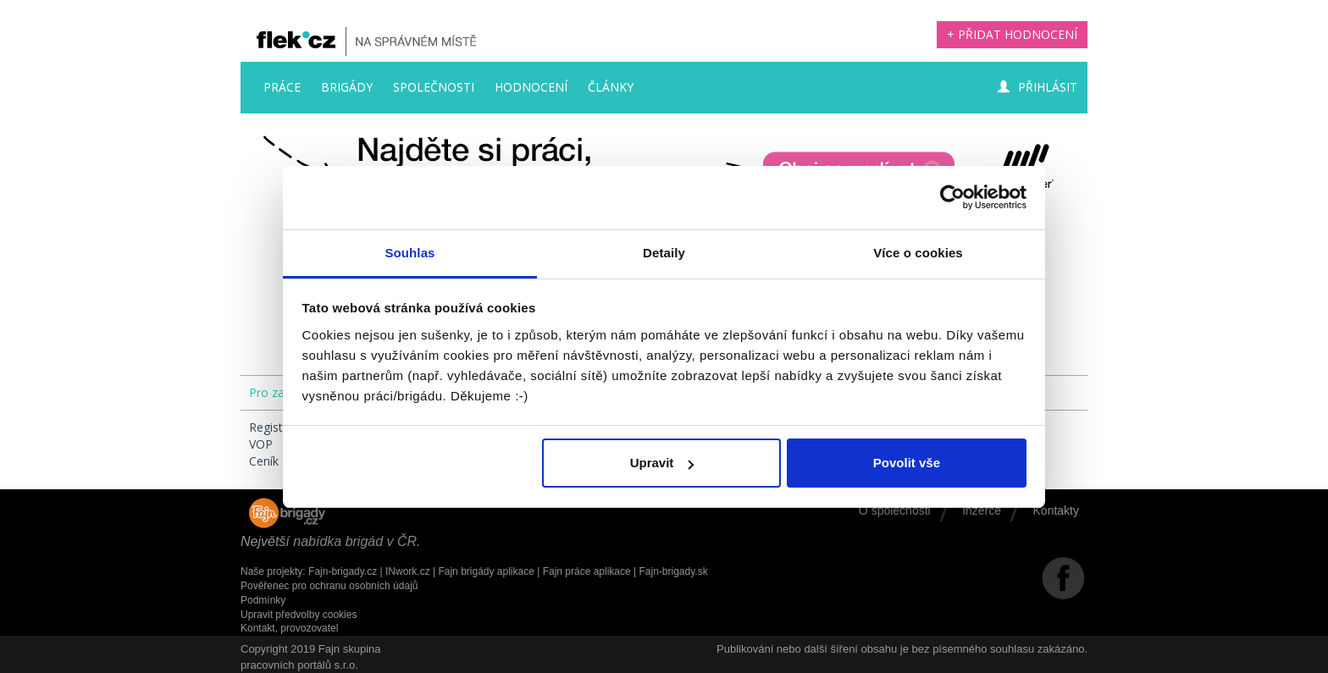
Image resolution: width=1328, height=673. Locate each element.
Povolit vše (906, 462)
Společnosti (433, 87)
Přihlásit (1037, 87)
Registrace (278, 427)
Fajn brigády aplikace (486, 571)
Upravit (662, 462)
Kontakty (1056, 510)
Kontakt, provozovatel (289, 628)
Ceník (264, 461)
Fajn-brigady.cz (342, 571)
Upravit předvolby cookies (299, 615)
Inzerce (981, 510)
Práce (282, 87)
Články (611, 87)
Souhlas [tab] (409, 252)
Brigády (347, 87)
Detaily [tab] (664, 252)
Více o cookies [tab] (918, 252)
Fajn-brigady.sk (673, 571)
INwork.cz (407, 571)
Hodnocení (531, 87)
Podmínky (263, 600)
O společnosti (895, 510)
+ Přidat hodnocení (1012, 34)
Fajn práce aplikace (587, 571)
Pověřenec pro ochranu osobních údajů (329, 586)
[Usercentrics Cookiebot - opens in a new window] (952, 197)
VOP (261, 444)
